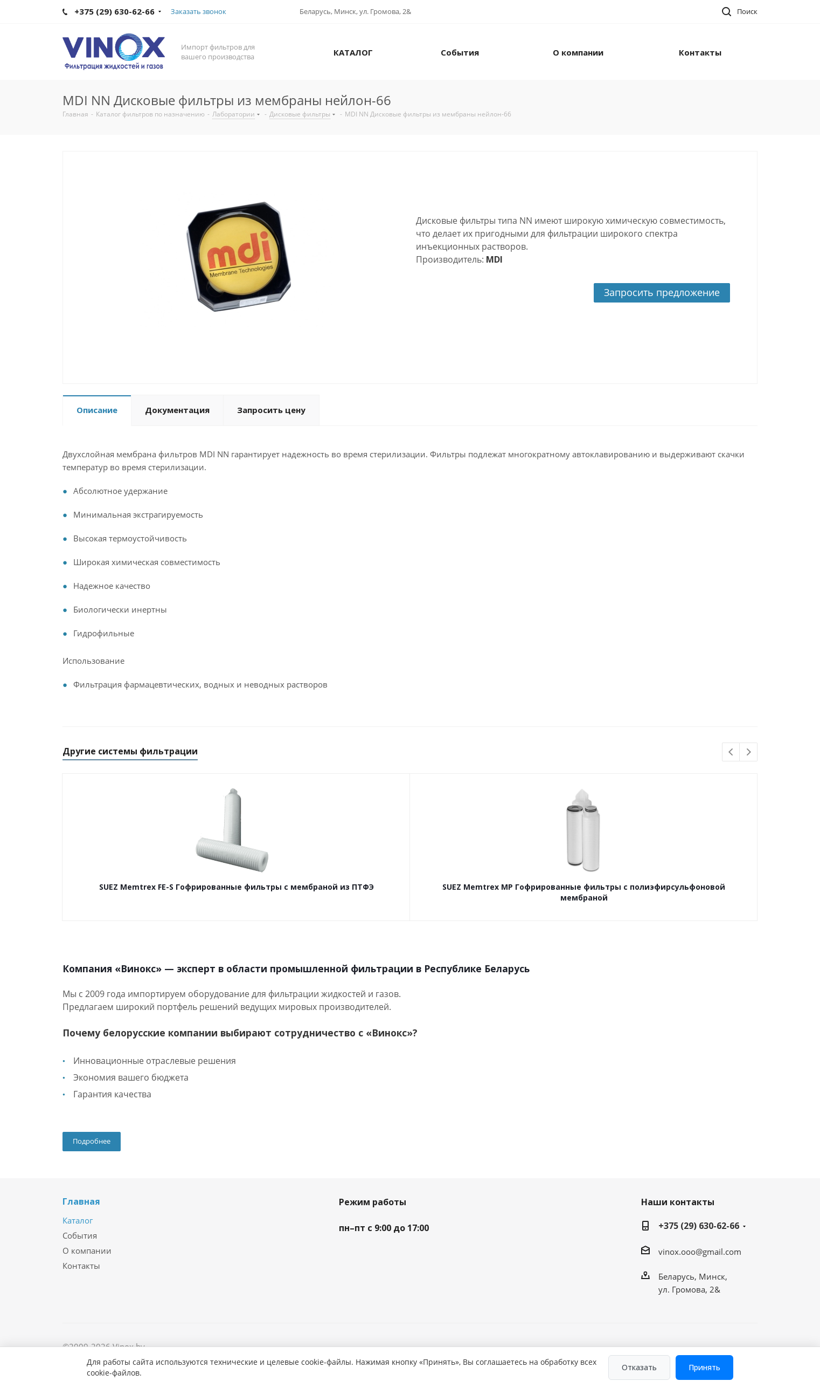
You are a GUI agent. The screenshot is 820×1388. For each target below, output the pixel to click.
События (79, 1235)
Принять (704, 1367)
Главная (81, 1201)
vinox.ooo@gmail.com (699, 1251)
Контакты (81, 1265)
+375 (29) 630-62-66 (698, 1226)
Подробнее (91, 1141)
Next (749, 752)
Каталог (77, 1220)
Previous (731, 752)
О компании (87, 1250)
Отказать (639, 1367)
